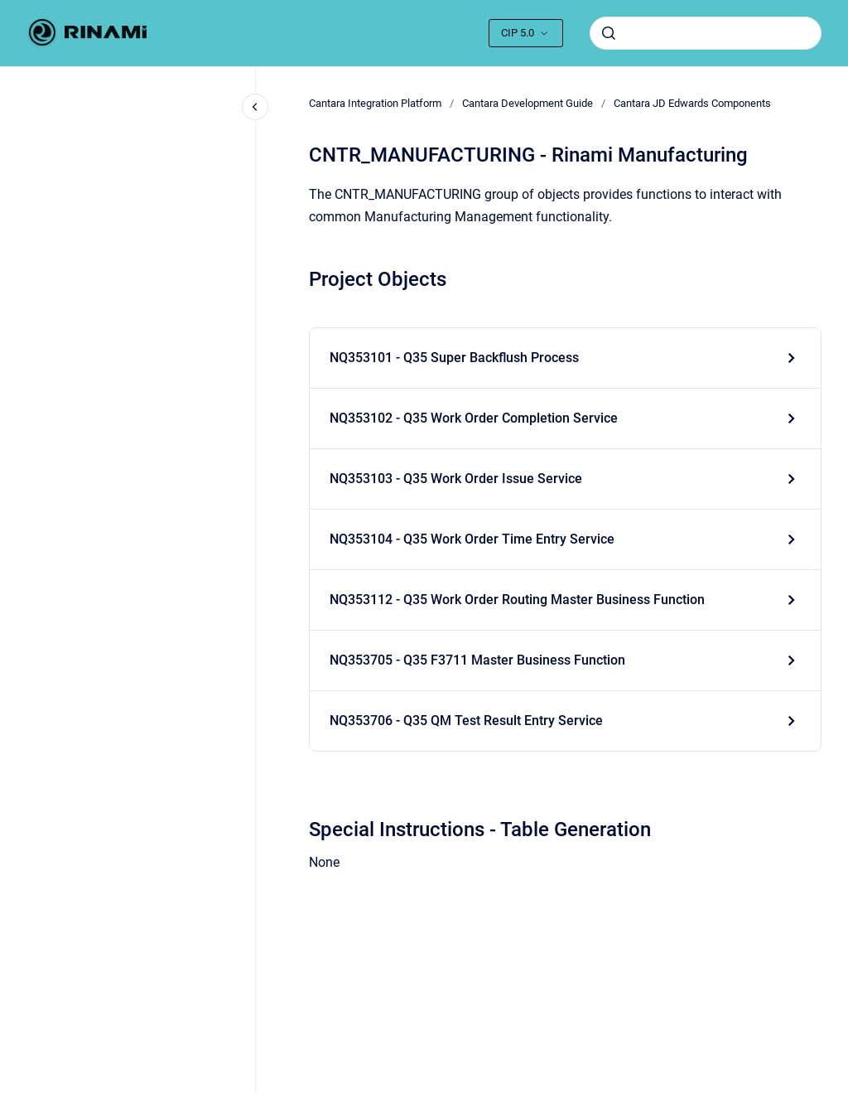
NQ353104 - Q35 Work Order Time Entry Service (472, 539)
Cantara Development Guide (527, 103)
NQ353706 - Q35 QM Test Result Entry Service (466, 720)
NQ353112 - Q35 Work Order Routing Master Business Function (517, 599)
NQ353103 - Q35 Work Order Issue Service (456, 478)
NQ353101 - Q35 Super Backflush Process (454, 357)
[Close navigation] (255, 107)
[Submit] (608, 33)
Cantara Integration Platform (375, 103)
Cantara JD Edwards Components (692, 103)
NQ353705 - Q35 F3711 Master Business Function (477, 660)
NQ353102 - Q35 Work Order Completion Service (474, 418)
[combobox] (705, 33)
